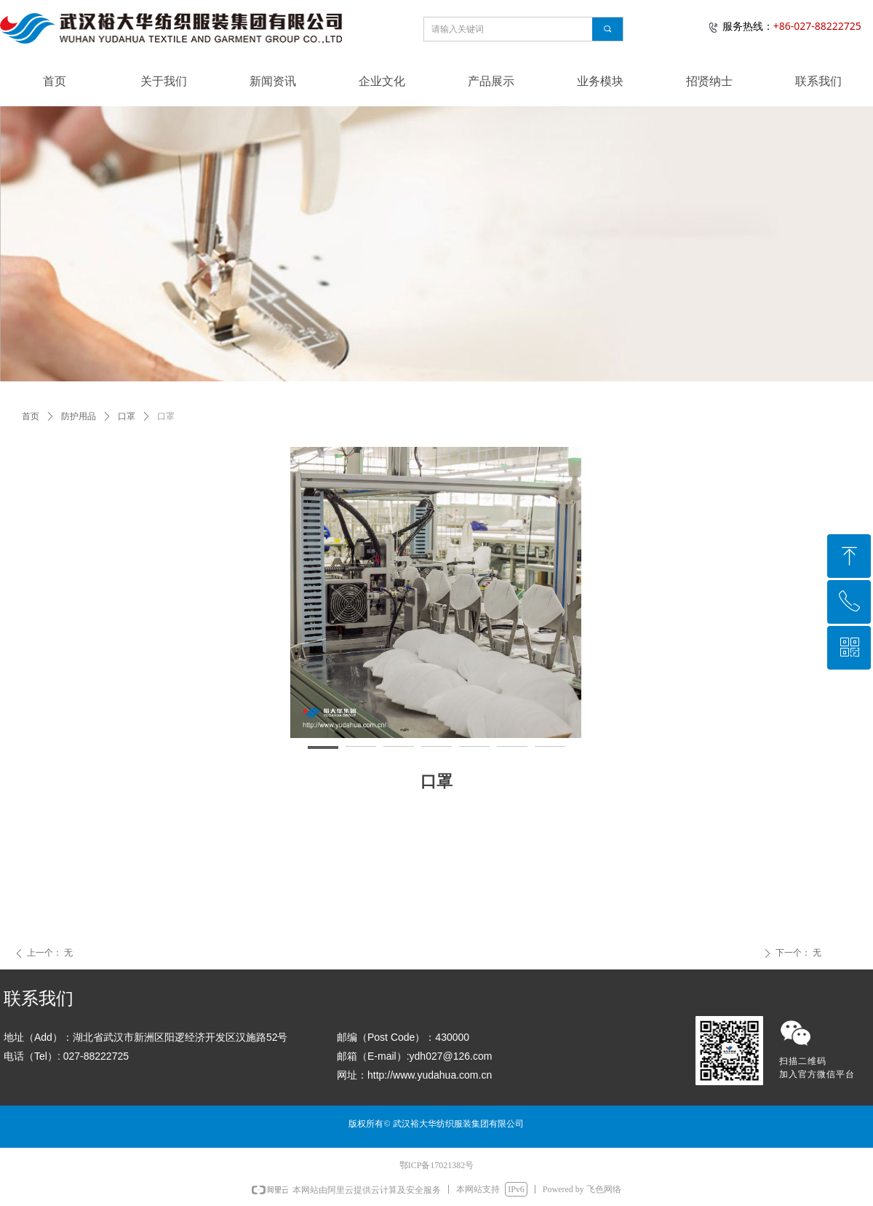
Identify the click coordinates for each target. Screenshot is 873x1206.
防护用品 (78, 416)
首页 (30, 416)
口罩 (126, 416)
